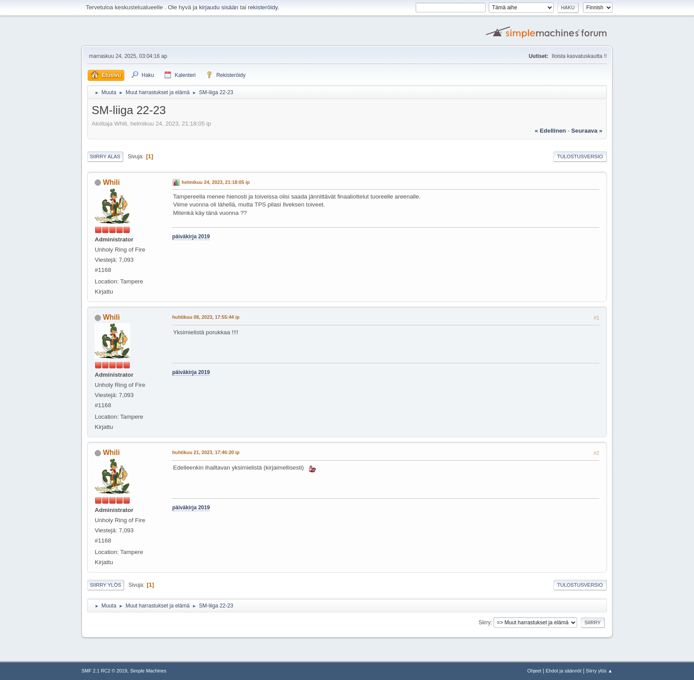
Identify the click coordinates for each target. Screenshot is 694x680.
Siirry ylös (105, 585)
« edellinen (550, 130)
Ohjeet (534, 670)
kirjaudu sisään (219, 7)
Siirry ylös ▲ (599, 670)
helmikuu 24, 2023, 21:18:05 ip (215, 182)
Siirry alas (105, 156)
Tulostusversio (580, 156)
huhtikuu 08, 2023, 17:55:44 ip (205, 317)
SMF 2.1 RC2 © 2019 (104, 670)
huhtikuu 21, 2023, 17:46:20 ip (205, 452)
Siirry (484, 622)
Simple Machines (148, 670)
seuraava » (586, 130)
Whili (111, 182)
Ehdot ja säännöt (564, 670)
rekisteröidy (263, 7)
